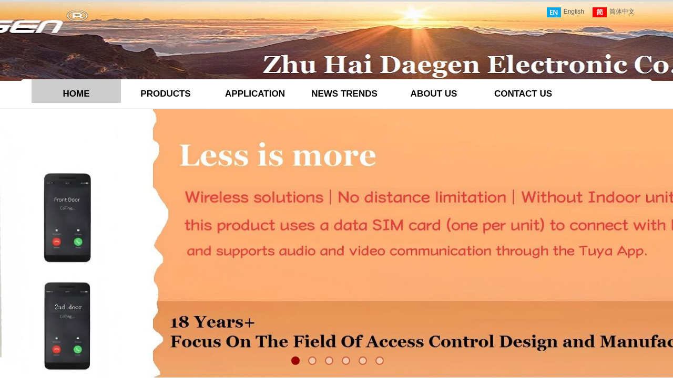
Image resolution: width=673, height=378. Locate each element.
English (565, 12)
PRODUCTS (165, 94)
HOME (76, 94)
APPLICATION (255, 94)
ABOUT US (434, 94)
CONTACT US (523, 94)
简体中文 (614, 12)
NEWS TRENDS (344, 94)
